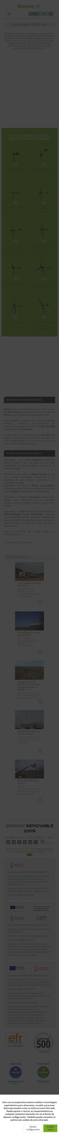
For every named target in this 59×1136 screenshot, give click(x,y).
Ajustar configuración (33, 1128)
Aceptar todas (50, 1128)
